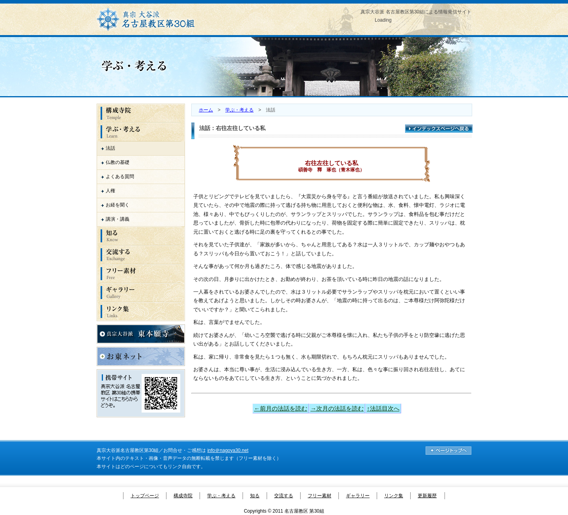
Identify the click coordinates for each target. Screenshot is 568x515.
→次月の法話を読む (337, 408)
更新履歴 (427, 495)
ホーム (206, 110)
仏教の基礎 (117, 162)
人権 (110, 190)
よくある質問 (120, 176)
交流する (283, 495)
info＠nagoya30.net (227, 450)
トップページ (145, 495)
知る (255, 495)
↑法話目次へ (383, 408)
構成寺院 (183, 495)
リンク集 (393, 495)
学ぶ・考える (239, 110)
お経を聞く (117, 205)
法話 (110, 148)
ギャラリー (358, 495)
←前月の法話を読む (280, 408)
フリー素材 (319, 495)
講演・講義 (117, 219)
